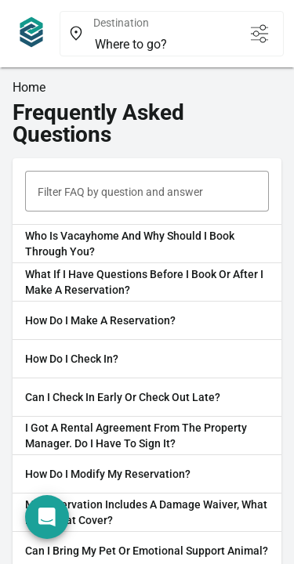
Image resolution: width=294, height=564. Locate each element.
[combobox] (163, 44)
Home (29, 87)
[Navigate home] (31, 33)
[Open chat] (47, 517)
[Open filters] (259, 33)
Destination (121, 22)
